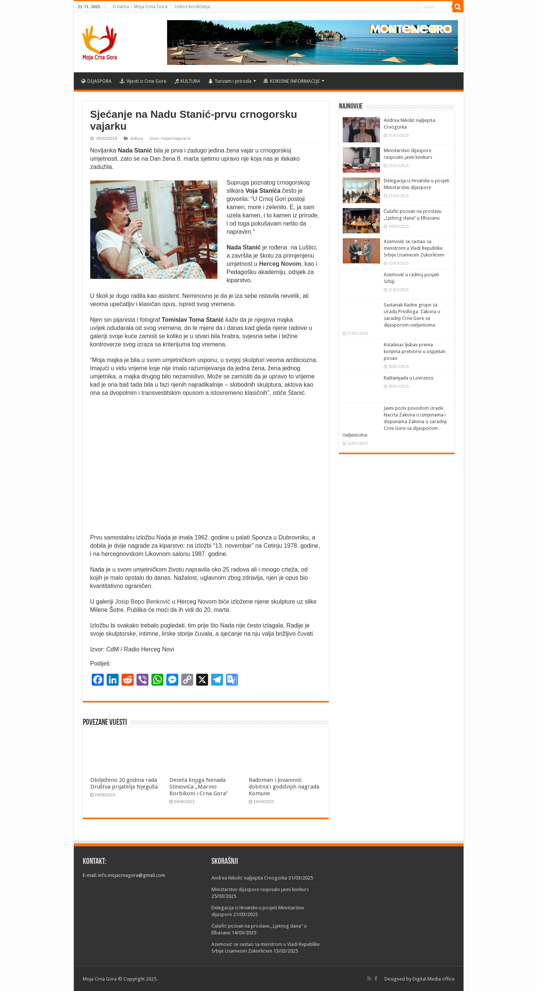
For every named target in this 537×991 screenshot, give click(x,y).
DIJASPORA (96, 81)
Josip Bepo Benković (142, 601)
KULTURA (187, 81)
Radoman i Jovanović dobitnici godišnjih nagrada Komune (284, 787)
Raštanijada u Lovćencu (408, 378)
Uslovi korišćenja (192, 6)
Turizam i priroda (229, 81)
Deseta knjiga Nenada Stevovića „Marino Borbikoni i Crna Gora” (198, 787)
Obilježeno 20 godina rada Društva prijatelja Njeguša (124, 783)
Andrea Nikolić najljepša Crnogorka (249, 878)
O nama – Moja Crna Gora (140, 6)
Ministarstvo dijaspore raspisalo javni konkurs (260, 889)
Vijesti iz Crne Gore (143, 81)
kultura (137, 138)
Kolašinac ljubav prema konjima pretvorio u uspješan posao (415, 351)
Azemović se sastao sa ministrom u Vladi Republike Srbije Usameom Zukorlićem (414, 248)
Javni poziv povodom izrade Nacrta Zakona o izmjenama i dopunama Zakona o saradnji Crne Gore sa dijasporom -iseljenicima (395, 421)
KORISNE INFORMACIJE (291, 81)
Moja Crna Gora (100, 979)
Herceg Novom (279, 264)
